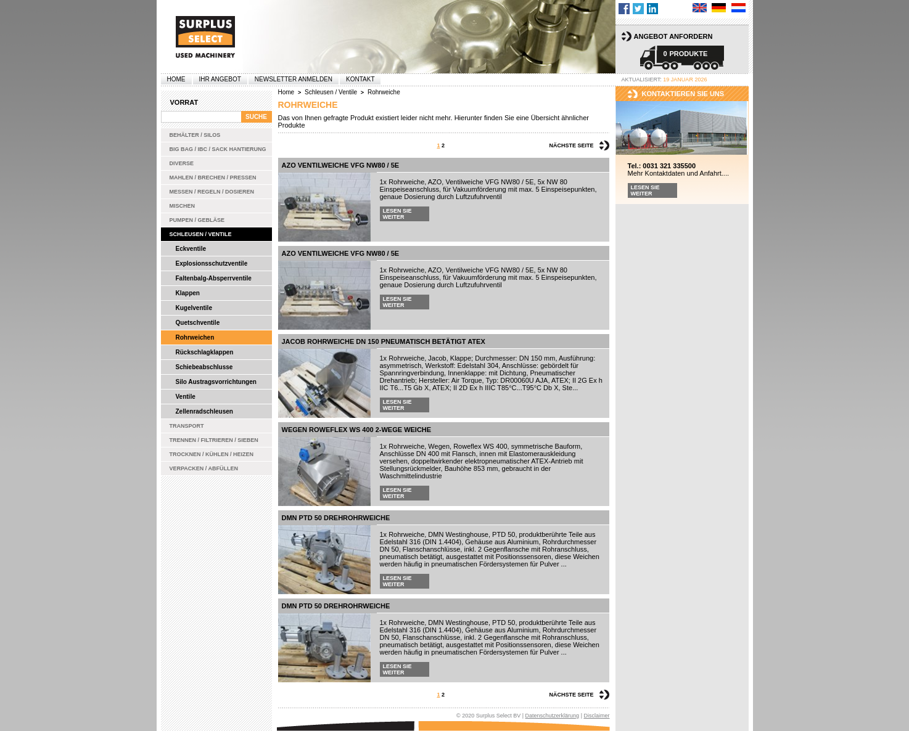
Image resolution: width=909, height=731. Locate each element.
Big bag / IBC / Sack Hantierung (218, 149)
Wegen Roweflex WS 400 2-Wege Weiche (357, 429)
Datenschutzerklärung (552, 716)
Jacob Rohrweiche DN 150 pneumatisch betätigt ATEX (383, 341)
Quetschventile (198, 322)
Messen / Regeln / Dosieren (212, 192)
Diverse (182, 163)
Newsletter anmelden (293, 79)
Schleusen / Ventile (201, 234)
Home (176, 79)
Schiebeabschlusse (204, 367)
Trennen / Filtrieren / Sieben (214, 440)
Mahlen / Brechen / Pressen (213, 177)
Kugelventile (194, 307)
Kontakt (360, 79)
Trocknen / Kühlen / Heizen (212, 454)
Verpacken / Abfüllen (204, 468)
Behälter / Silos (195, 135)
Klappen (188, 293)
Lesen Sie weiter (397, 214)
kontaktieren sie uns (683, 93)
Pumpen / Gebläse (197, 220)
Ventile (185, 396)
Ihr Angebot (220, 79)
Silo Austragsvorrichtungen (216, 381)
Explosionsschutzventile (212, 263)
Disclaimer (596, 716)
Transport (187, 426)
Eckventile (191, 248)
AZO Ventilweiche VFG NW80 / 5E (341, 165)
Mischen (182, 206)
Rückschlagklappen (205, 352)
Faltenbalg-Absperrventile (214, 278)
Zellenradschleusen (204, 411)
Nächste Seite (571, 145)
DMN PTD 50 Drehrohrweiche (336, 517)
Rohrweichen (195, 337)
